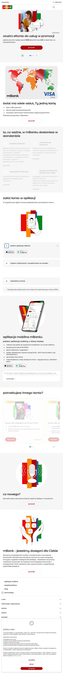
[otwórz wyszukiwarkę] (54, 7)
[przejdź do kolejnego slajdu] (36, 55)
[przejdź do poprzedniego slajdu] (27, 55)
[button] (23, 422)
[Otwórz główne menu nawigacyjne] (59, 7)
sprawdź (6, 164)
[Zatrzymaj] (22, 55)
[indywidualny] (6, 2)
